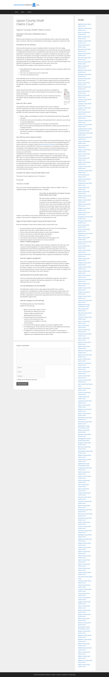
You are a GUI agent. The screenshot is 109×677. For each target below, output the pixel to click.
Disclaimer (64, 674)
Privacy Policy (71, 674)
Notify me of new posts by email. (27, 379)
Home (16, 12)
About (22, 12)
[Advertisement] (62, 25)
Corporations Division (47, 144)
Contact (29, 12)
